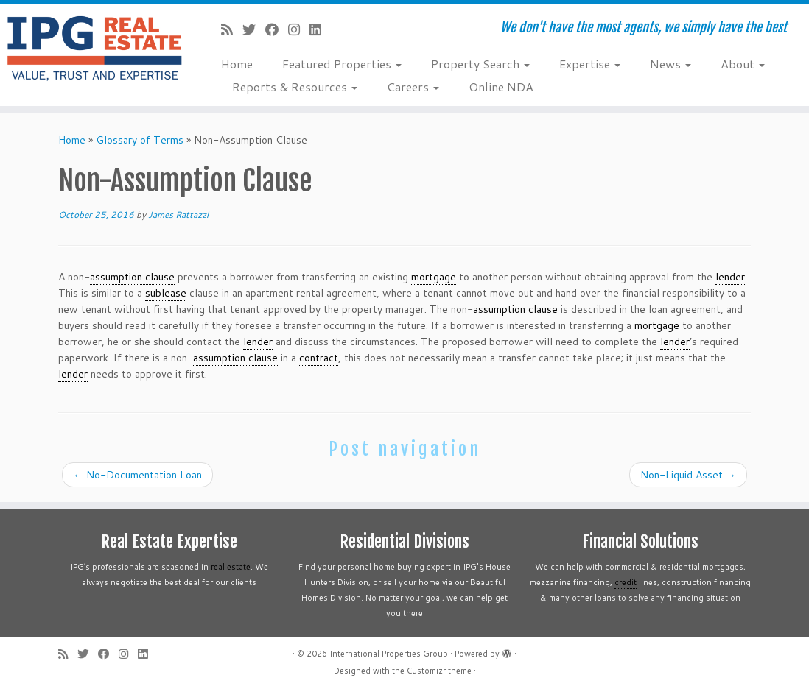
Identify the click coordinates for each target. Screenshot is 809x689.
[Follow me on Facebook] (276, 29)
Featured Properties (342, 63)
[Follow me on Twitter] (253, 29)
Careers (413, 86)
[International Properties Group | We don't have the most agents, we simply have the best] (94, 48)
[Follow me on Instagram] (298, 29)
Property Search (480, 63)
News (670, 63)
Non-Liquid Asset (688, 474)
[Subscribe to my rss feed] (231, 29)
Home (237, 63)
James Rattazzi (178, 214)
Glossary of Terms (139, 139)
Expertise (589, 63)
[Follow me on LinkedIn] (320, 29)
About (743, 63)
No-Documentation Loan (137, 474)
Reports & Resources (294, 86)
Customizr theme (439, 670)
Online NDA (501, 86)
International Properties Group (388, 654)
